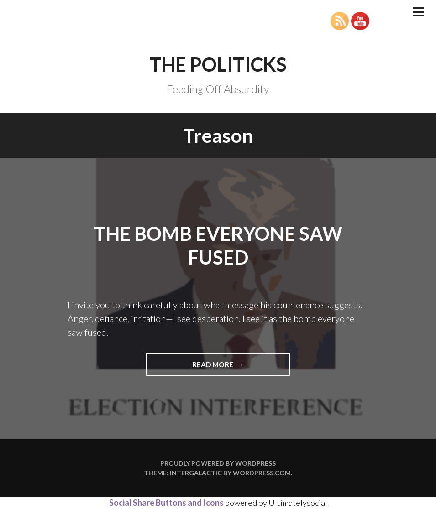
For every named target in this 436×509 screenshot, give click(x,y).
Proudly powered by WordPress (218, 463)
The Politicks (218, 64)
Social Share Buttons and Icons (166, 503)
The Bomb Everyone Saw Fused (218, 245)
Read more (232, 367)
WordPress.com (262, 473)
